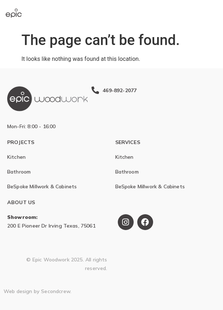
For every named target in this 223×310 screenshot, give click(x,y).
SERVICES (127, 142)
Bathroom (19, 172)
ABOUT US (21, 202)
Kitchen (16, 157)
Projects (20, 142)
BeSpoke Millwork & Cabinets (42, 186)
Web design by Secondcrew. (37, 291)
